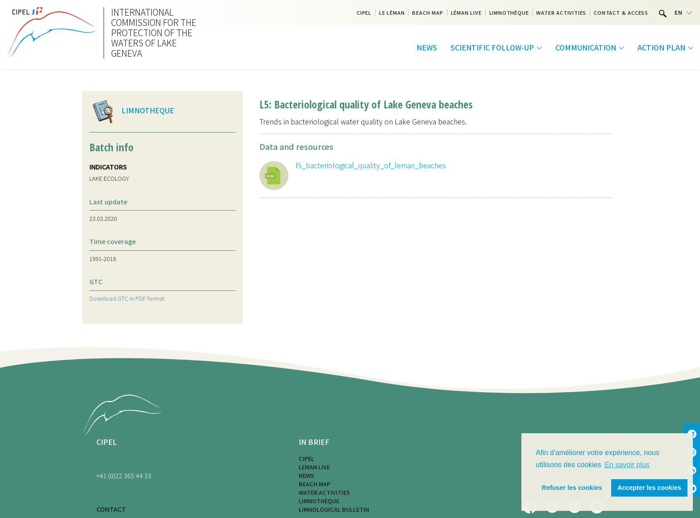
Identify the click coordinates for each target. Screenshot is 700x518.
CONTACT (111, 509)
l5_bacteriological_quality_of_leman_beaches (371, 165)
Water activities (561, 12)
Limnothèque (509, 12)
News (427, 47)
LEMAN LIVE (314, 467)
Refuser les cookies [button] (572, 487)
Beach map (427, 12)
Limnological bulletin (334, 509)
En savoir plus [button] (627, 464)
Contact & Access (621, 12)
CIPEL (364, 12)
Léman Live (466, 12)
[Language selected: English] (683, 12)
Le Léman (391, 12)
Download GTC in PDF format (126, 298)
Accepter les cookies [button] (649, 487)
